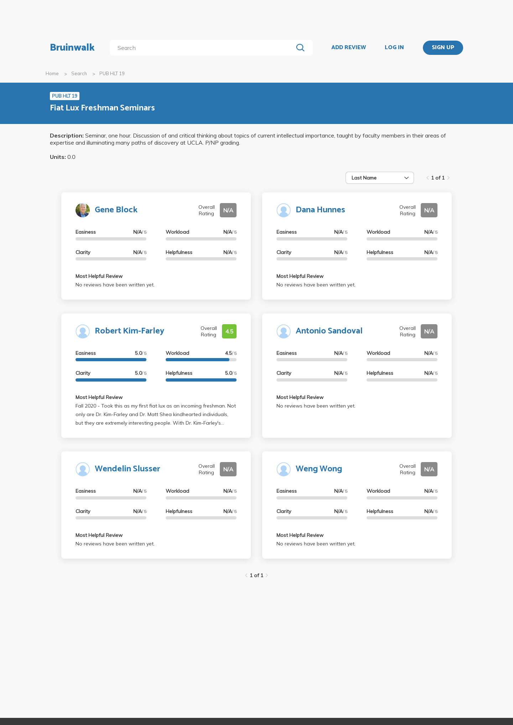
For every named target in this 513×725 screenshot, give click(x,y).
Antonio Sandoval (329, 331)
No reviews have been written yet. (115, 284)
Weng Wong (319, 469)
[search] (203, 48)
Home (52, 73)
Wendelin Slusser (127, 469)
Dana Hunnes (320, 210)
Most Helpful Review (99, 276)
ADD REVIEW (348, 47)
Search (79, 73)
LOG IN (394, 47)
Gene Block (116, 210)
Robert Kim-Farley (129, 331)
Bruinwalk (72, 48)
